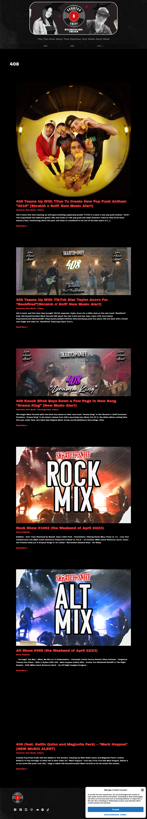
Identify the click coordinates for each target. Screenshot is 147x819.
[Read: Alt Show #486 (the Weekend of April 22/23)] (73, 607)
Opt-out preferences (111, 814)
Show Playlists (23, 532)
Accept (115, 809)
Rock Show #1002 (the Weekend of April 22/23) (60, 528)
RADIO (100, 46)
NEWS (72, 46)
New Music (31, 210)
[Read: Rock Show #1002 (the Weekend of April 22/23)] (73, 485)
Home (45, 46)
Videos (40, 210)
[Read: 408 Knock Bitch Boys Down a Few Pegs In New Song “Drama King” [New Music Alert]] (73, 372)
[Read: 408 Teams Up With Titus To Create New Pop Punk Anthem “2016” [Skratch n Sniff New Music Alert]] (73, 139)
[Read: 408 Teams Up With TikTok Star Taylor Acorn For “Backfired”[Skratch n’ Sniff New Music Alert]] (73, 271)
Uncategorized (44, 410)
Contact (123, 814)
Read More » (22, 226)
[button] (142, 790)
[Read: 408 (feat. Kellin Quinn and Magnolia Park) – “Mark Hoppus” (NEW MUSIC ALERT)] (73, 716)
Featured (20, 210)
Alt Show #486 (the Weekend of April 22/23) (57, 650)
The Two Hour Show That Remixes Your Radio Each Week (74, 41)
